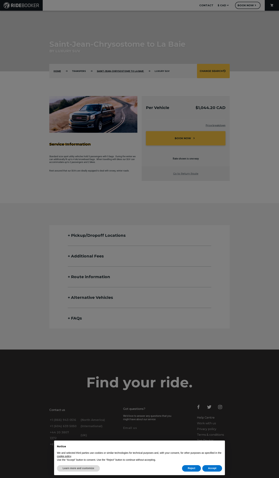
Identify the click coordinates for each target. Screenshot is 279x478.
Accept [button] (212, 468)
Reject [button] (191, 468)
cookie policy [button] (64, 456)
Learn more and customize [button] (78, 468)
